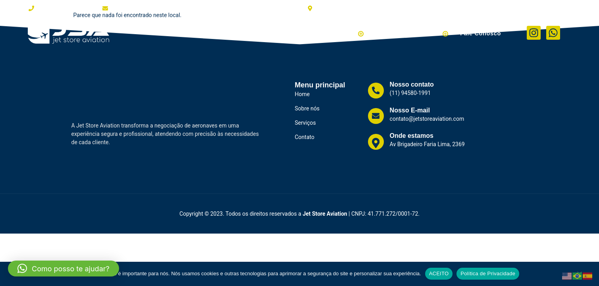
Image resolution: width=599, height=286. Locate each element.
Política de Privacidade (487, 273)
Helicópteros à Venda (414, 32)
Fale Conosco (481, 32)
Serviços (289, 32)
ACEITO (439, 273)
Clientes (253, 32)
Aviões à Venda (341, 32)
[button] (63, 268)
